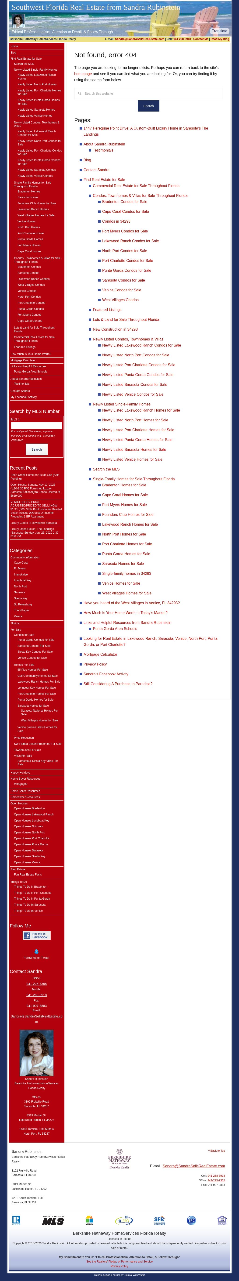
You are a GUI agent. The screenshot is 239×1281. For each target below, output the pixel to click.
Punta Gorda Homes (30, 239)
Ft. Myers (20, 568)
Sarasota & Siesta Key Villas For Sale (38, 762)
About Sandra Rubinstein (104, 144)
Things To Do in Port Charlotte (33, 892)
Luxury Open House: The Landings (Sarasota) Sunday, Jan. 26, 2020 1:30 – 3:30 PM (36, 532)
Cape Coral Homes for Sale (125, 495)
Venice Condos (27, 291)
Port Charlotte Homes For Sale (37, 693)
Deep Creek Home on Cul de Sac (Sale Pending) (35, 476)
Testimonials (103, 150)
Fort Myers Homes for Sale (124, 505)
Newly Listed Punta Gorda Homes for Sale (137, 440)
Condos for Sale (24, 635)
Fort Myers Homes (29, 245)
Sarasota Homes (28, 197)
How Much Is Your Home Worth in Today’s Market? (126, 613)
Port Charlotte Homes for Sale (127, 544)
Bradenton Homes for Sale (124, 485)
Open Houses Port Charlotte (31, 838)
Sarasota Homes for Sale (123, 564)
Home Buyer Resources (25, 778)
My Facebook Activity (24, 397)
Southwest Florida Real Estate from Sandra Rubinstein (96, 7)
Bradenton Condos (29, 266)
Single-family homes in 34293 (126, 573)
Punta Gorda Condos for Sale (126, 270)
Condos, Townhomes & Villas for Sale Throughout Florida (140, 196)
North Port (20, 586)
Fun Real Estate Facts (28, 874)
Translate (219, 31)
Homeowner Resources (25, 797)
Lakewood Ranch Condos (33, 279)
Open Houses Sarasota (28, 850)
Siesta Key (20, 598)
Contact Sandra (96, 170)
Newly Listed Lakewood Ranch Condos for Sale (141, 345)
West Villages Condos (120, 300)
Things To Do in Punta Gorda (32, 898)
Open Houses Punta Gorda (31, 844)
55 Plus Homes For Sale (33, 669)
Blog (87, 160)
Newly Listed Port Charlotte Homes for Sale (138, 430)
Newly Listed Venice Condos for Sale (132, 394)
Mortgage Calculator (100, 654)
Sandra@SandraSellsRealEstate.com (139, 39)
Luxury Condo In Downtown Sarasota (34, 523)
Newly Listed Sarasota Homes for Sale (134, 450)
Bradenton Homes (29, 191)
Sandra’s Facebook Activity (106, 674)
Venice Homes (26, 221)
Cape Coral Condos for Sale (125, 212)
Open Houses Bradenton (29, 808)
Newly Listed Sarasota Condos (37, 169)
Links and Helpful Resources (28, 366)
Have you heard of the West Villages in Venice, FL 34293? (132, 603)
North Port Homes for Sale (124, 534)
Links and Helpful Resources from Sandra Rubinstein (127, 623)
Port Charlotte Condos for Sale (127, 261)
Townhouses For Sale (27, 750)
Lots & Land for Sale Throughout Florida (126, 320)
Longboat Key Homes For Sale (37, 687)
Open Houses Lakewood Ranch (33, 814)
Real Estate (18, 869)
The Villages (21, 610)
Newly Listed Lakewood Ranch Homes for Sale (141, 410)
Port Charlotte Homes (31, 233)
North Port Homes (29, 227)
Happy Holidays (20, 772)
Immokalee (21, 574)
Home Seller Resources (25, 791)
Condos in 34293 (116, 221)
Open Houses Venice (27, 862)
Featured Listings (107, 310)
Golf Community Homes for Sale (38, 675)
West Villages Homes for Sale (126, 593)
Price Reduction (24, 737)
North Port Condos (29, 296)
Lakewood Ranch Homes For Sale (39, 681)
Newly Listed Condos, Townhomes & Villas (128, 339)
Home (14, 46)
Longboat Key (22, 580)
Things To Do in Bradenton (30, 886)
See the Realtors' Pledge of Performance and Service (119, 1261)
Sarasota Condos (28, 273)
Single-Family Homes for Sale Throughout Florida (134, 479)
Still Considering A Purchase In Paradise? (118, 684)
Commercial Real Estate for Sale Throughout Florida (136, 186)
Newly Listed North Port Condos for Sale (135, 355)
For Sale (16, 629)
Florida (15, 623)
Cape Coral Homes (29, 251)
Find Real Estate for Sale (104, 180)
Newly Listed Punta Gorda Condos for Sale (137, 375)
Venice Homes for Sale (121, 583)
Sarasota (19, 592)
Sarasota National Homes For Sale (39, 712)
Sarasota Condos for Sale (123, 280)
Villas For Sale (23, 755)
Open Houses (19, 803)
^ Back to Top (216, 1150)
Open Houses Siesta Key (29, 856)
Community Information (25, 557)
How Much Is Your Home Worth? (31, 354)
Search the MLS (106, 469)
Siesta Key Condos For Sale (35, 651)
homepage (83, 74)
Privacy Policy (95, 664)
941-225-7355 (36, 984)
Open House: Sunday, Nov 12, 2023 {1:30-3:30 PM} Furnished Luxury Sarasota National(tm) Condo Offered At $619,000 (35, 490)
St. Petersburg (23, 604)
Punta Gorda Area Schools (115, 629)
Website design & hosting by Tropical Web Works (119, 1275)
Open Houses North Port (29, 832)
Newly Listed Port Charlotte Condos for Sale (138, 365)
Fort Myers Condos (29, 314)
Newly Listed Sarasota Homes (36, 109)
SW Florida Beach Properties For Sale (37, 743)
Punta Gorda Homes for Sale (126, 554)
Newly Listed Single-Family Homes (122, 404)
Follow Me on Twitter (36, 953)
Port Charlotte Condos (31, 302)
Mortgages (20, 783)
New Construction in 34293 (115, 329)
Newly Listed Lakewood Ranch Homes (37, 76)
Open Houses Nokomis (28, 826)
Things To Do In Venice (28, 910)
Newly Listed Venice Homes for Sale (132, 459)
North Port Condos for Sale (124, 251)
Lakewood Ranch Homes (33, 209)
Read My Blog (220, 39)
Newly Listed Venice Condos (35, 175)
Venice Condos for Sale (121, 290)
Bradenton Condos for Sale (124, 202)
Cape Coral (21, 562)
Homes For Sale (24, 664)
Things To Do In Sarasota (30, 904)
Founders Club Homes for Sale (128, 515)
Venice (18, 616)
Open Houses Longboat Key (31, 820)
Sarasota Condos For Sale (34, 646)
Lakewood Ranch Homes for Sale (130, 524)
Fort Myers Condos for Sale (125, 231)
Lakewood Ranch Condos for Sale (130, 241)
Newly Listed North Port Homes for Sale (135, 420)
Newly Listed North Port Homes (37, 84)
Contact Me (200, 39)
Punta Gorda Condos (31, 309)
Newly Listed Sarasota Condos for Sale (134, 385)
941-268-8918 (182, 39)
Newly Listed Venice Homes (35, 115)
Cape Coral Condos (30, 320)
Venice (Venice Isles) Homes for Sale (37, 729)
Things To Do (19, 881)
